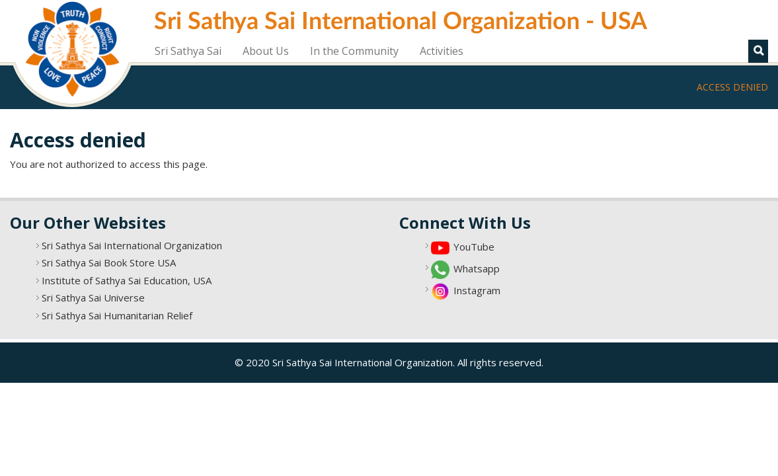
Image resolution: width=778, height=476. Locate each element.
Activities (441, 51)
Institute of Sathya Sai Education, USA (127, 280)
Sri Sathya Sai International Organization (132, 245)
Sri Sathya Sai (188, 51)
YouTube (473, 246)
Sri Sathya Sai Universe (93, 297)
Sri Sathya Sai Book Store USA (109, 262)
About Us (266, 51)
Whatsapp (476, 268)
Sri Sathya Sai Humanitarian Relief (117, 315)
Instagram (476, 290)
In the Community (354, 51)
